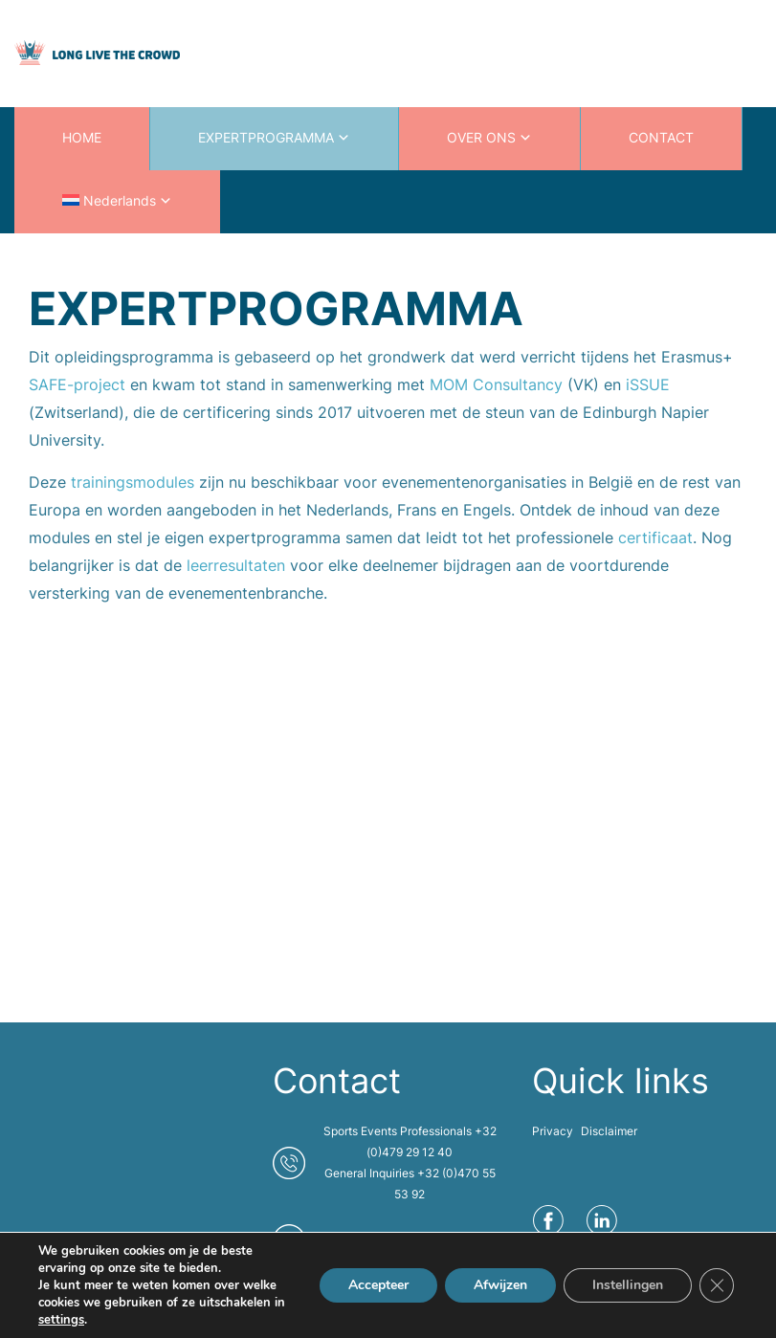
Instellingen (627, 1285)
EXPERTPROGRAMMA (266, 137)
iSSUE (648, 384)
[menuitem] (117, 201)
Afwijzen (500, 1285)
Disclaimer (609, 1131)
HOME (81, 137)
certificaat (655, 537)
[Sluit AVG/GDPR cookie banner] (716, 1285)
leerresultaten (238, 565)
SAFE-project (77, 384)
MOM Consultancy (496, 384)
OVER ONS (481, 137)
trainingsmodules (135, 482)
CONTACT (661, 137)
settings (61, 1319)
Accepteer (378, 1285)
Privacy (552, 1131)
